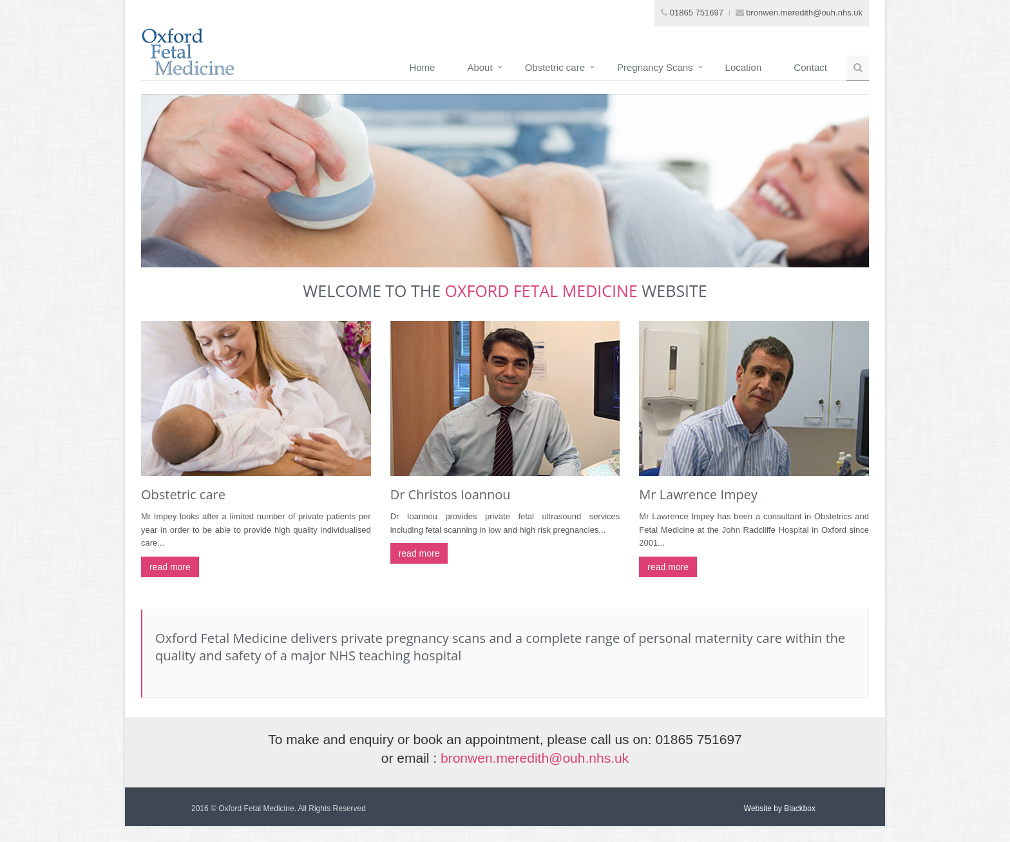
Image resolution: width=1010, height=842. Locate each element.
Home (422, 67)
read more (170, 567)
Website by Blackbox (779, 808)
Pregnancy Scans (655, 67)
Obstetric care (555, 67)
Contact (810, 67)
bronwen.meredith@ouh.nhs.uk (804, 12)
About (479, 67)
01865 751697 (696, 12)
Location (743, 67)
